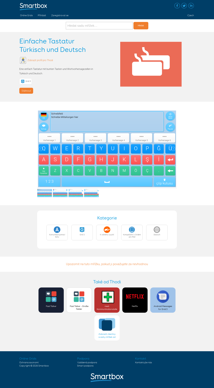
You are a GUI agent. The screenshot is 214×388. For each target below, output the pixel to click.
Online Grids (26, 15)
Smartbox (43, 366)
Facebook (177, 6)
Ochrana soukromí (28, 362)
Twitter (184, 6)
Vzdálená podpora (87, 362)
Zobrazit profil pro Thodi (40, 60)
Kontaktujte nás (143, 362)
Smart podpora (85, 366)
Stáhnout (26, 90)
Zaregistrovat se (60, 15)
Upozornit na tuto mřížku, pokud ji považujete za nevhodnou (107, 264)
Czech (190, 15)
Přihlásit (42, 15)
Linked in (191, 6)
